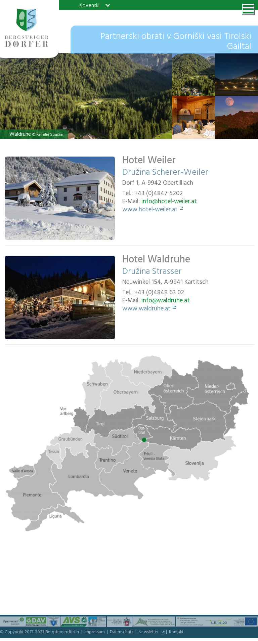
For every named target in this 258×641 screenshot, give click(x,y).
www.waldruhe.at (146, 309)
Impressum (95, 633)
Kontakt (176, 633)
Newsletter (149, 633)
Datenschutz (122, 633)
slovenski (89, 5)
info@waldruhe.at (165, 301)
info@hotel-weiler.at (169, 202)
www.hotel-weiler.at (150, 210)
